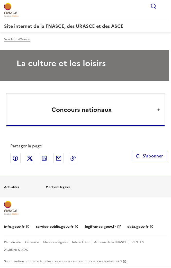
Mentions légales (55, 242)
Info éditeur (81, 242)
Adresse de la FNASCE (110, 242)
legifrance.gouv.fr (100, 226)
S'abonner (149, 156)
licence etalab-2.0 (109, 261)
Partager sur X (30, 158)
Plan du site (12, 242)
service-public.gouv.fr (55, 226)
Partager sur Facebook (15, 158)
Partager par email (58, 158)
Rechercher (153, 6)
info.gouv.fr (14, 226)
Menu (164, 6)
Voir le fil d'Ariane (17, 39)
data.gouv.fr (138, 226)
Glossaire (32, 242)
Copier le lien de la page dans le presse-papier (73, 158)
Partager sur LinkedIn (44, 158)
